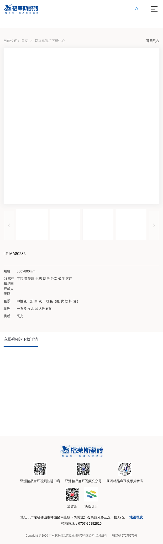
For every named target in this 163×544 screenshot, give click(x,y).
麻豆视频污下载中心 (50, 41)
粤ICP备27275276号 (124, 535)
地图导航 (136, 517)
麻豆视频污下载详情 (21, 339)
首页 (24, 41)
